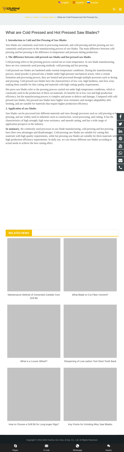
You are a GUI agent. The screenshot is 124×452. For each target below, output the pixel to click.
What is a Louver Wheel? (33, 366)
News (36, 23)
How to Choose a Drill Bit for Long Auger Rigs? (34, 429)
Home (28, 23)
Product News (62, 16)
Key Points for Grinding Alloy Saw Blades (90, 429)
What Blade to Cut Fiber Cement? (90, 300)
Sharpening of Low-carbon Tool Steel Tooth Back (90, 366)
